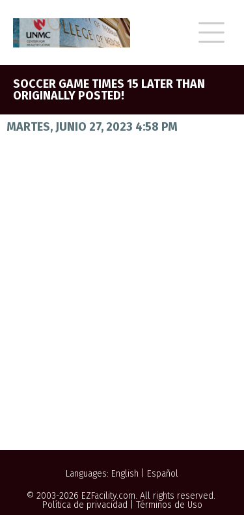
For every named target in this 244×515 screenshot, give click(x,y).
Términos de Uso (169, 504)
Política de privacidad (85, 504)
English (125, 473)
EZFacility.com (108, 495)
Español (162, 473)
